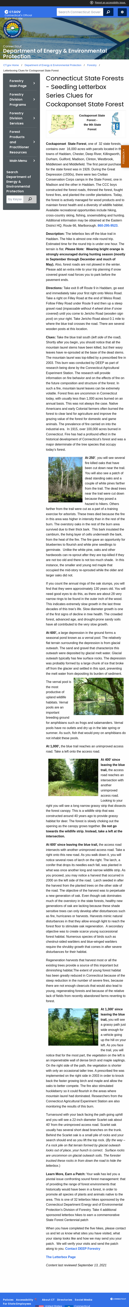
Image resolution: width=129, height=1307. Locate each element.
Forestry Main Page (18, 83)
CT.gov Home (11, 65)
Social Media (83, 1299)
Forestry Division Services (17, 118)
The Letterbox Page (60, 1257)
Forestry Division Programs (18, 99)
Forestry (91, 65)
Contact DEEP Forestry (82, 1248)
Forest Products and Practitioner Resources (19, 141)
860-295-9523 (108, 225)
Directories (64, 1299)
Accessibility (24, 1299)
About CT (48, 1299)
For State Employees (17, 1303)
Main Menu (18, 160)
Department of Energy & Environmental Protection (53, 65)
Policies (8, 1299)
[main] (64, 655)
